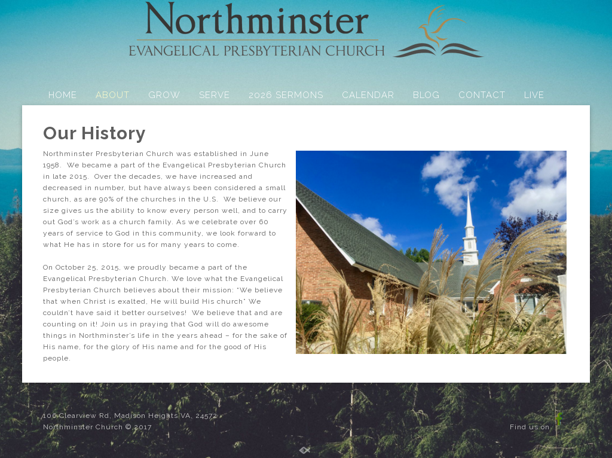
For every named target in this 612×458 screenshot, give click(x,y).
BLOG (426, 95)
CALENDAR (368, 95)
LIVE (534, 95)
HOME (62, 95)
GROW (164, 95)
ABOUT (113, 95)
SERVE (214, 95)
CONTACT (482, 95)
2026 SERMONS (286, 95)
